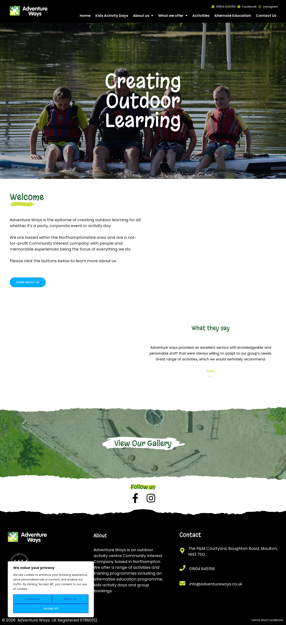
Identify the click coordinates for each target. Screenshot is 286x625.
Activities (200, 15)
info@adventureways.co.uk (215, 584)
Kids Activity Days (111, 15)
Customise (32, 599)
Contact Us (266, 15)
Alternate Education (232, 15)
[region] (51, 589)
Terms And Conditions (267, 620)
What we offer (172, 15)
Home (85, 15)
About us (143, 15)
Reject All (70, 599)
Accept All (51, 608)
